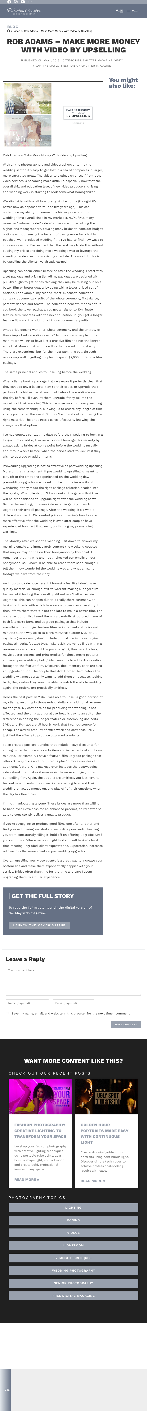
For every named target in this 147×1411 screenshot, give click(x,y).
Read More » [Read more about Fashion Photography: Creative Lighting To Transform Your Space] (26, 1179)
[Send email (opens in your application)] (30, 2)
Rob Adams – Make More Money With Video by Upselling (58, 31)
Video (118, 60)
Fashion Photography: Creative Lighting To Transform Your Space (40, 1130)
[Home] (8, 31)
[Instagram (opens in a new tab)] (16, 2)
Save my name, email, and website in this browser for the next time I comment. (71, 1013)
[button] (73, 1244)
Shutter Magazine (98, 60)
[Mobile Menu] (132, 11)
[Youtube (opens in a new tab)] (23, 2)
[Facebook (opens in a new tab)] (10, 2)
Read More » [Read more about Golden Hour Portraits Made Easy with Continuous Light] (93, 1180)
